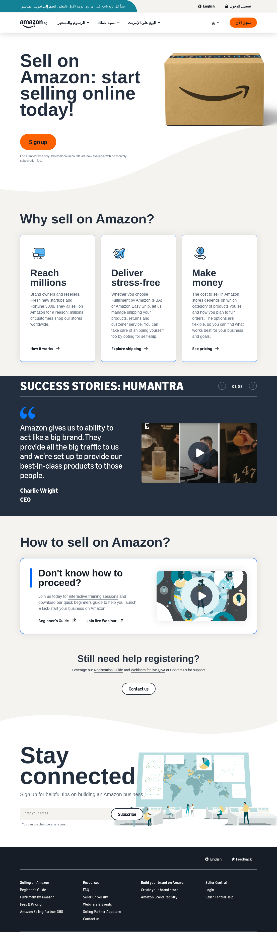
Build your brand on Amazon (163, 882)
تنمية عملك (106, 22)
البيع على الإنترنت (142, 22)
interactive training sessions (93, 596)
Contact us (139, 689)
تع (213, 22)
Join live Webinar (102, 620)
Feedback (244, 859)
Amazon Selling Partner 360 (41, 911)
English (209, 6)
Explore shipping (126, 348)
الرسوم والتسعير (71, 22)
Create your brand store (159, 890)
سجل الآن (243, 22)
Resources (91, 882)
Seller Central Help (219, 897)
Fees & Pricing (31, 904)
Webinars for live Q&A (148, 670)
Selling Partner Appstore (102, 911)
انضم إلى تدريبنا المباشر (38, 6)
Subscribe (127, 814)
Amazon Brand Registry (159, 897)
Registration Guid (107, 670)
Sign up (38, 141)
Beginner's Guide (53, 620)
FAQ (86, 890)
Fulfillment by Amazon (37, 897)
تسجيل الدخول (240, 6)
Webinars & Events (97, 904)
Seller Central (216, 882)
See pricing (202, 348)
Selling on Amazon (34, 882)
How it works (41, 348)
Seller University (95, 897)
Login (209, 890)
